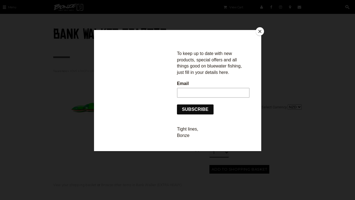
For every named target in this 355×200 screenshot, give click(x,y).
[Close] (260, 31)
